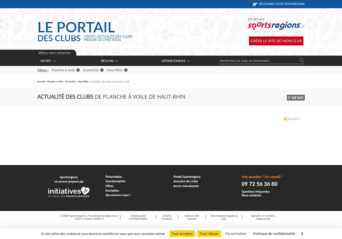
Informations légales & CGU (224, 217)
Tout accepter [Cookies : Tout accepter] (182, 233)
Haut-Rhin (117, 70)
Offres (109, 186)
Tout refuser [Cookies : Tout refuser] (209, 233)
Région (109, 61)
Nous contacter (251, 195)
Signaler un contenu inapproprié (263, 217)
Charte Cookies (167, 217)
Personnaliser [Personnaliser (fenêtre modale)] (236, 233)
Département (176, 61)
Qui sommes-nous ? (118, 195)
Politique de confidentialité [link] (274, 233)
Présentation (113, 176)
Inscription (112, 190)
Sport (47, 61)
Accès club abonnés (186, 186)
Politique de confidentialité (138, 217)
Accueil (41, 81)
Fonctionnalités (115, 181)
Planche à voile (66, 70)
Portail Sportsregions (186, 176)
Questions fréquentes (256, 191)
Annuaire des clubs (185, 181)
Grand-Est (93, 70)
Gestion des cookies (192, 217)
